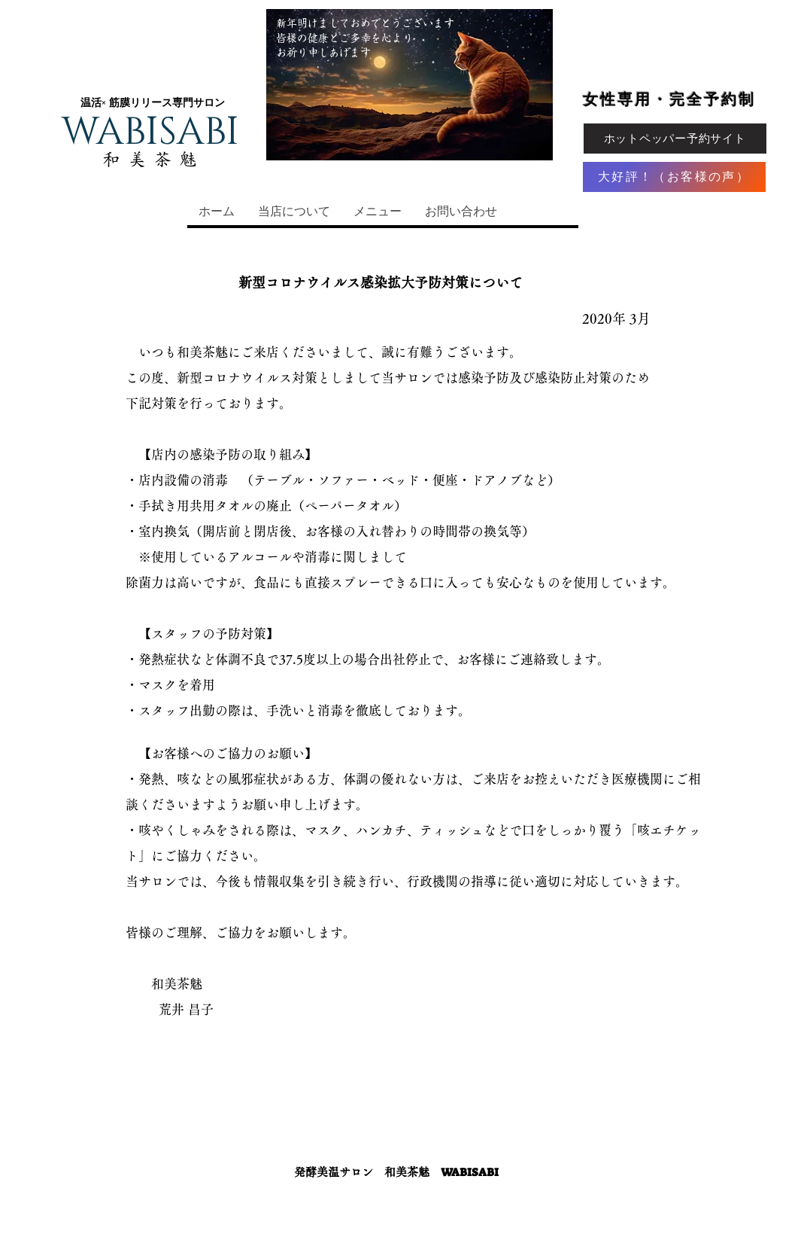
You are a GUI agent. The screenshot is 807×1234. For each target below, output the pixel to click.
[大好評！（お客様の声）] (674, 177)
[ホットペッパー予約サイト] (675, 138)
